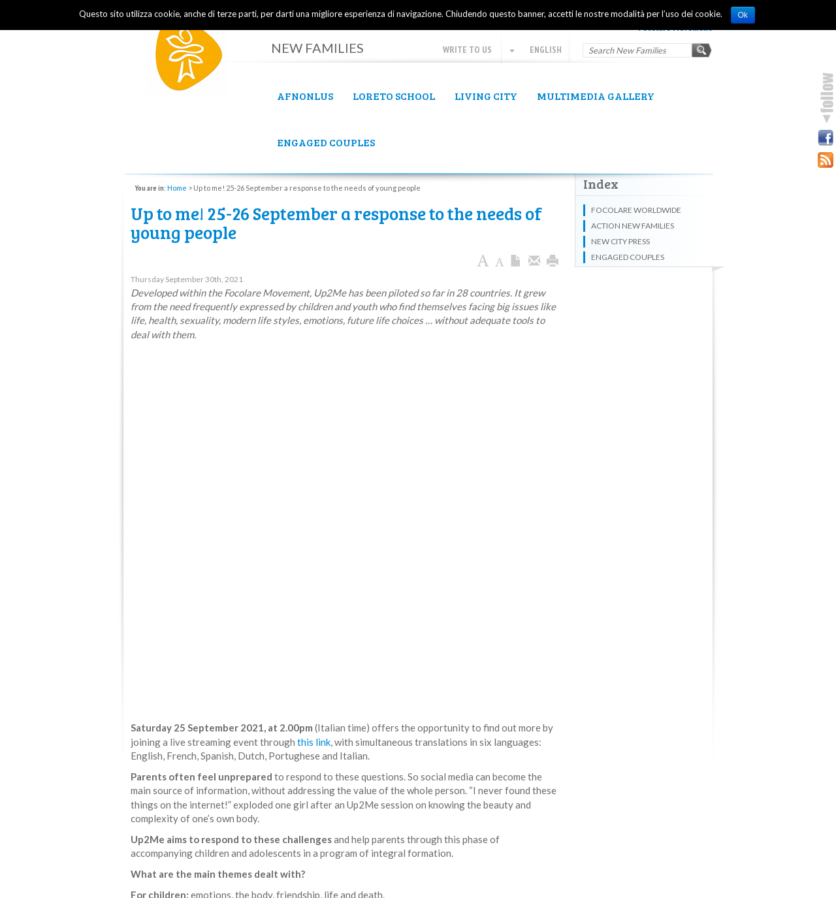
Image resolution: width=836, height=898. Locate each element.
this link (313, 742)
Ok (743, 15)
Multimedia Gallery (595, 96)
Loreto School (394, 96)
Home (177, 188)
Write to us (467, 50)
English (535, 50)
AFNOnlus (305, 96)
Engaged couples (326, 142)
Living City (486, 96)
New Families (196, 59)
